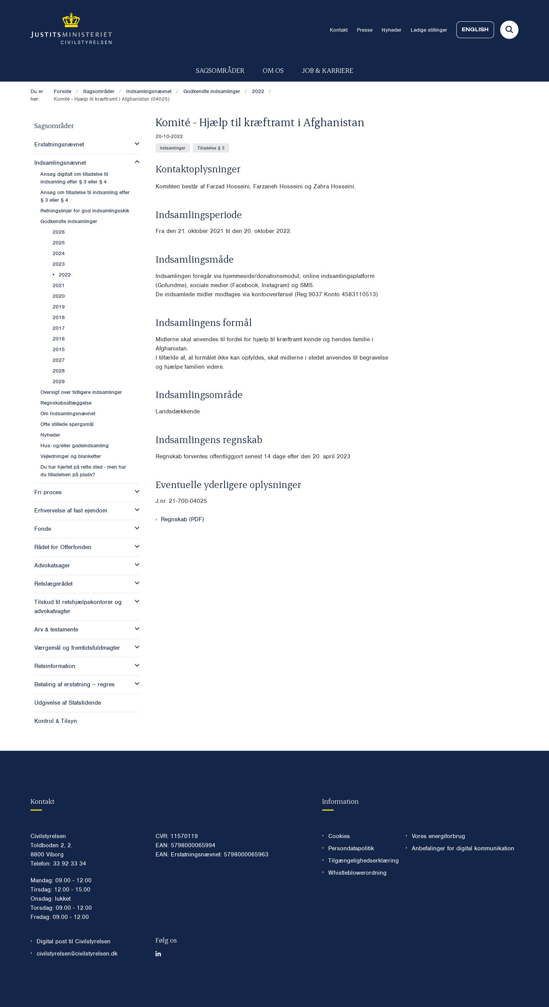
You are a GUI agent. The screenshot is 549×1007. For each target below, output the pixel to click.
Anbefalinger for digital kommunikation (463, 871)
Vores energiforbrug (438, 859)
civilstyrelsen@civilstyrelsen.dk (77, 976)
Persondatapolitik (351, 871)
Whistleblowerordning (357, 895)
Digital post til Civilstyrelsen (74, 964)
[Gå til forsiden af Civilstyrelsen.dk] (71, 29)
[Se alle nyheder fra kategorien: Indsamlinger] (173, 148)
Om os (273, 70)
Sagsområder (220, 70)
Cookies (339, 859)
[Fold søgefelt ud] (509, 30)
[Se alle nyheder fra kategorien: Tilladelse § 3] (211, 148)
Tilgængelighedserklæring (360, 883)
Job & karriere (327, 70)
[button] (135, 143)
